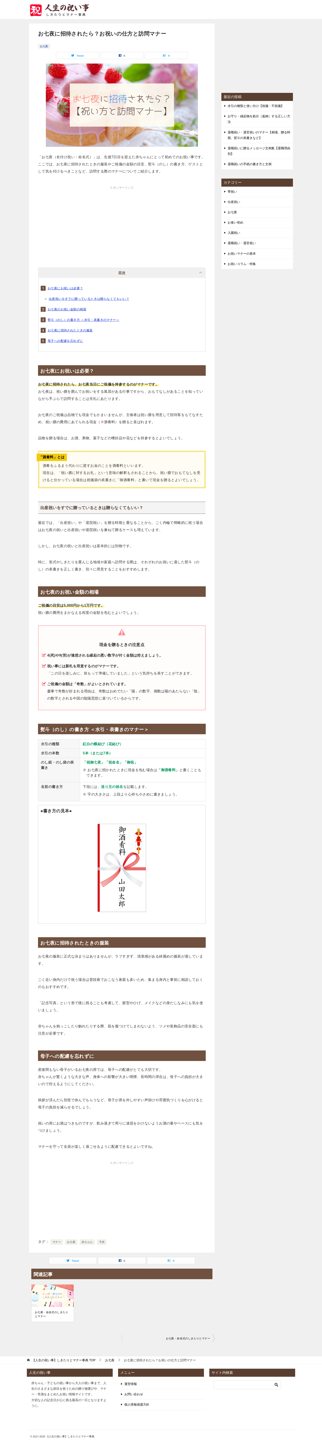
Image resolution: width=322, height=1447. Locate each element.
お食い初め (235, 222)
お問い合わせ (133, 1394)
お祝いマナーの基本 (242, 253)
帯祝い (232, 191)
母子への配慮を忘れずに (65, 341)
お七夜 (44, 46)
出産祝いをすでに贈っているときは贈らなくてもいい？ (89, 299)
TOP (63, 1360)
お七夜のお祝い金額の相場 (67, 309)
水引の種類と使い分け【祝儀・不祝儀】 (256, 106)
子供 (102, 1242)
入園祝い (234, 233)
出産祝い (234, 202)
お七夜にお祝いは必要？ (65, 288)
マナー (57, 1242)
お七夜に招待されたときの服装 (70, 330)
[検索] (247, 1384)
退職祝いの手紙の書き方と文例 (249, 164)
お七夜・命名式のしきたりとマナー (51, 1314)
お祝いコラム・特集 (242, 264)
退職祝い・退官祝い (242, 243)
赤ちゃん (87, 1242)
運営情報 (130, 1384)
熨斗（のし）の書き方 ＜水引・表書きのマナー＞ (83, 320)
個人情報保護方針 (136, 1404)
